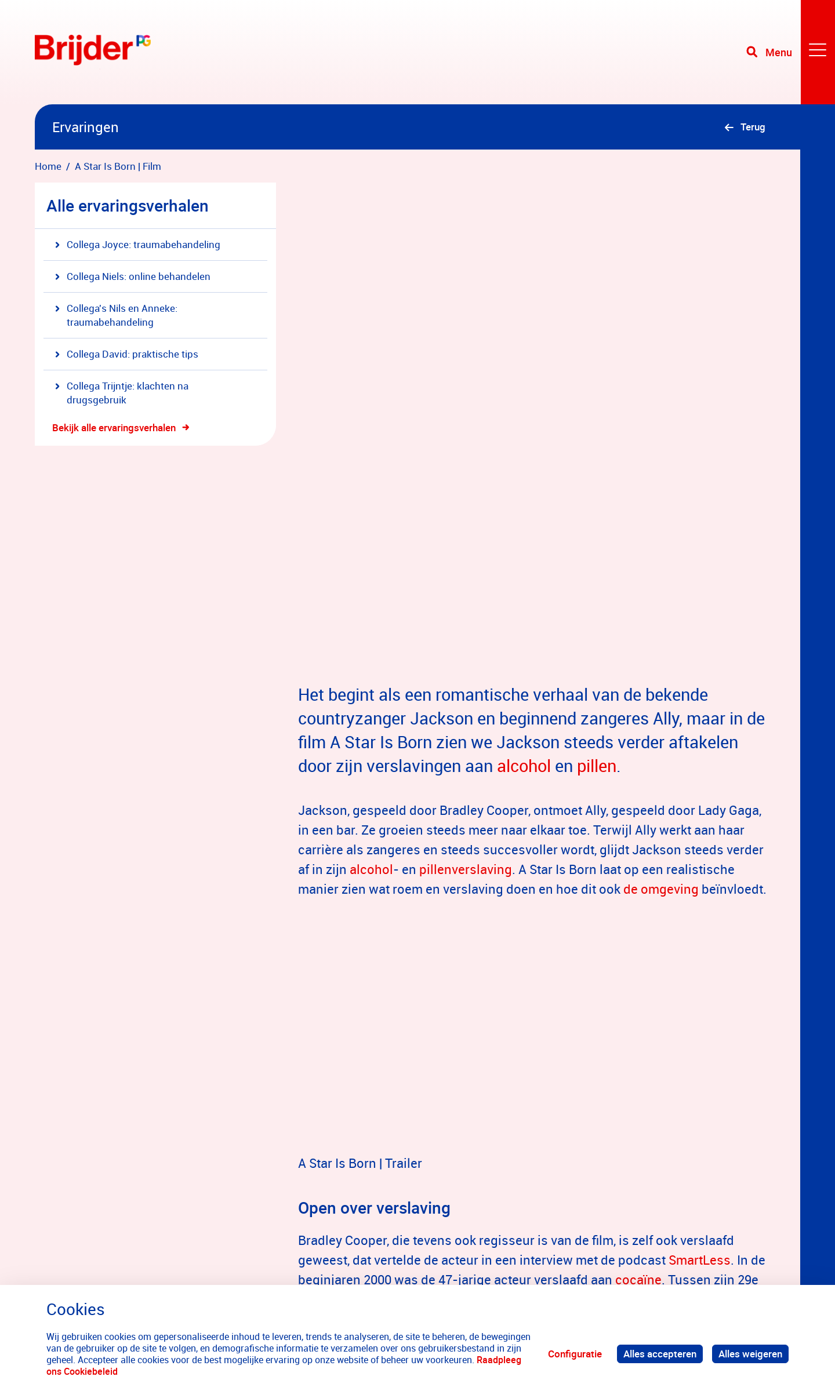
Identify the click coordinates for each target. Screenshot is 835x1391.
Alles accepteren (659, 1353)
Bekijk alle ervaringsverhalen (114, 427)
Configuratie (575, 1353)
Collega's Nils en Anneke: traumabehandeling (116, 315)
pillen (596, 530)
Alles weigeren (750, 1353)
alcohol (524, 530)
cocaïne (638, 1044)
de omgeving (661, 654)
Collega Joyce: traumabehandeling (137, 244)
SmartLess (700, 1025)
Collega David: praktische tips (126, 354)
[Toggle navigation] (790, 52)
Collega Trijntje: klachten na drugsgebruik (121, 392)
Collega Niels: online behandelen (132, 276)
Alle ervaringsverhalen (127, 205)
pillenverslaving (465, 634)
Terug (752, 126)
